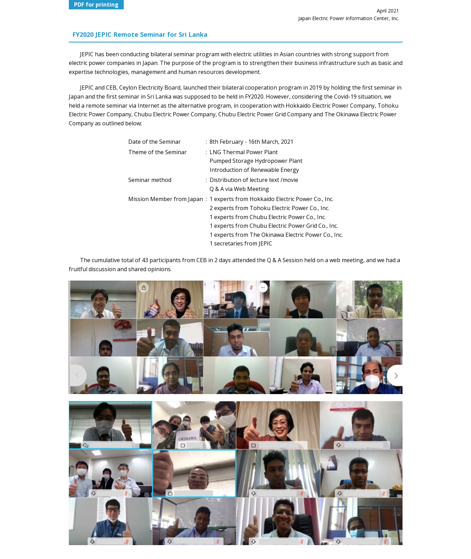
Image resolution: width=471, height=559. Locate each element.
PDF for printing (96, 4)
